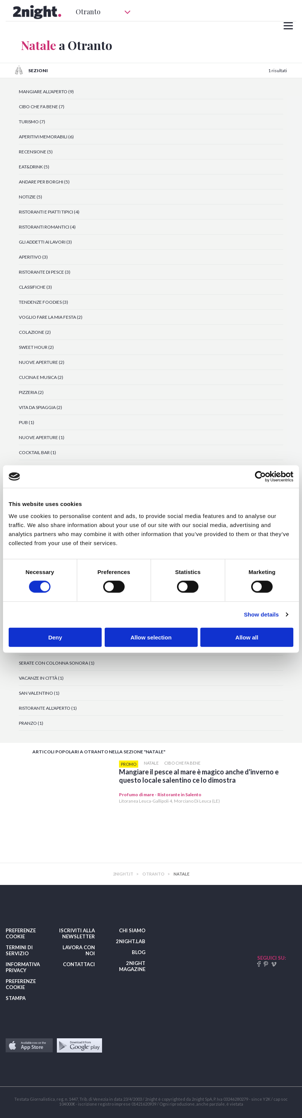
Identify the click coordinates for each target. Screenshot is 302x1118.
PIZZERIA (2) (31, 392)
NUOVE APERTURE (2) (41, 362)
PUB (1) (26, 422)
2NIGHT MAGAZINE (132, 966)
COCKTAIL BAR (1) (37, 452)
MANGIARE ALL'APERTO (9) (46, 91)
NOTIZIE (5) (30, 197)
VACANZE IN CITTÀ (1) (41, 678)
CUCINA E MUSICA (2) (41, 377)
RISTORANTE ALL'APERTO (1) (48, 708)
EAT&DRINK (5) (34, 167)
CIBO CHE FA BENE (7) (41, 106)
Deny (55, 637)
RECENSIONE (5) (36, 152)
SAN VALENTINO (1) (39, 693)
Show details (261, 614)
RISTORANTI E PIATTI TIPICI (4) (49, 212)
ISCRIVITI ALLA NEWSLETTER (77, 933)
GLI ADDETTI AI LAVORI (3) (45, 242)
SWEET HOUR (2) (36, 347)
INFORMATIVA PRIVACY (23, 967)
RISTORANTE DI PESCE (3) (44, 272)
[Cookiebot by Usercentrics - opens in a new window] (260, 476)
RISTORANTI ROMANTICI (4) (47, 227)
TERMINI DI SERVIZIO (19, 950)
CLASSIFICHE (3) (35, 287)
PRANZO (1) (31, 723)
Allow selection (150, 637)
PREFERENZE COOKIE (21, 933)
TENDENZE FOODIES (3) (43, 302)
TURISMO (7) (32, 121)
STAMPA (16, 998)
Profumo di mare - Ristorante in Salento (160, 794)
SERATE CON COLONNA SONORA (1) (57, 663)
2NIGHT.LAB (130, 941)
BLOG (138, 952)
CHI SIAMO (132, 930)
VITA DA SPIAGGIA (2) (40, 407)
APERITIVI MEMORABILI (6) (46, 136)
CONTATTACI (79, 964)
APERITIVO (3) (33, 257)
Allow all (246, 637)
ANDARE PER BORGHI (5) (44, 182)
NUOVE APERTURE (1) (41, 437)
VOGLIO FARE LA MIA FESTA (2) (50, 317)
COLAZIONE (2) (35, 332)
